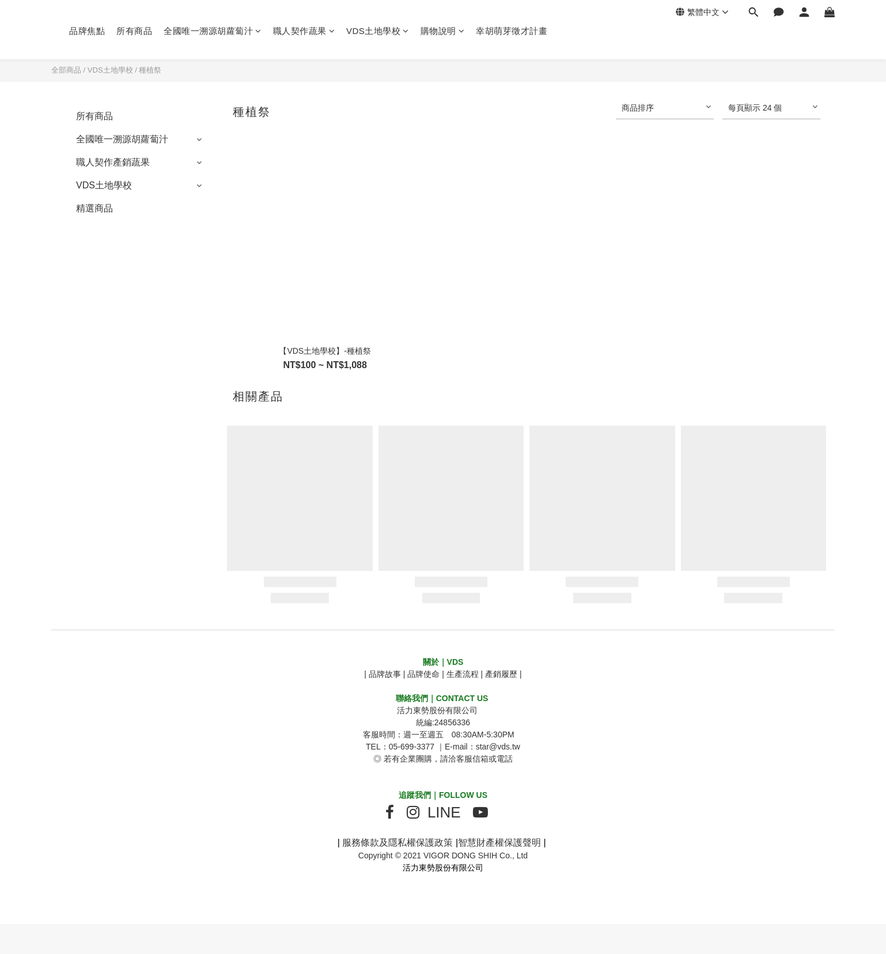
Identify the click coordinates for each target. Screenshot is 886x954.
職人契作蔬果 (304, 31)
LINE (444, 812)
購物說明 (443, 31)
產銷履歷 (501, 674)
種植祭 (150, 70)
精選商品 (94, 208)
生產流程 (462, 674)
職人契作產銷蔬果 (113, 162)
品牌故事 (385, 674)
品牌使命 (423, 674)
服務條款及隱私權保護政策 (397, 842)
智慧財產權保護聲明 (499, 842)
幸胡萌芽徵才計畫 (511, 31)
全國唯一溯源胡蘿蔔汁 (213, 31)
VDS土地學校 (377, 31)
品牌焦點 (87, 31)
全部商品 (66, 70)
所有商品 (134, 31)
